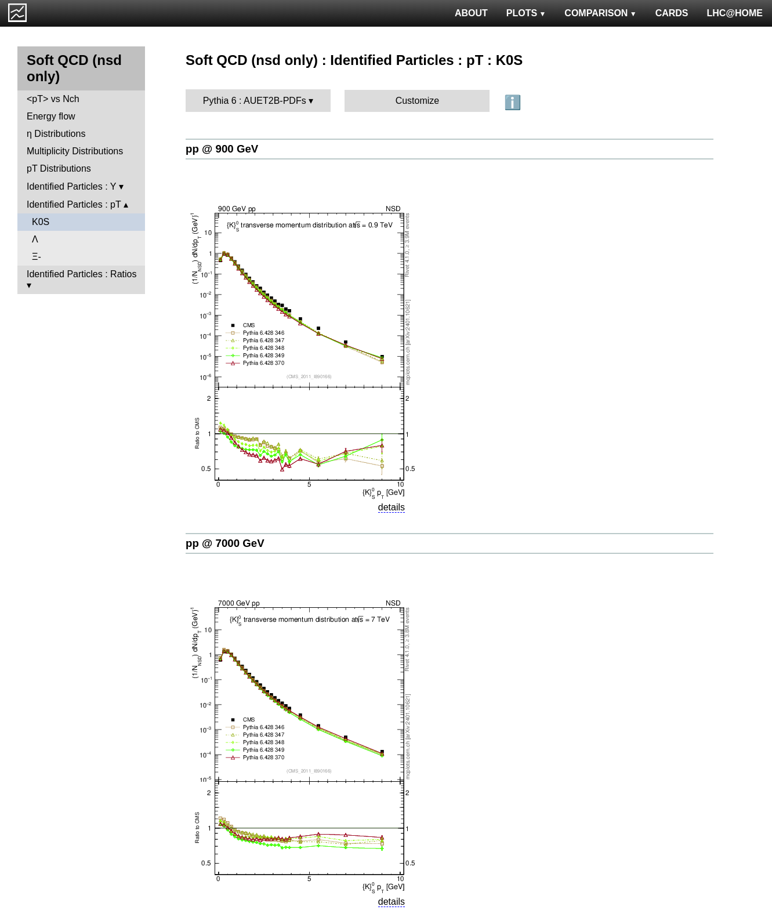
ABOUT (471, 13)
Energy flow (51, 116)
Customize (418, 101)
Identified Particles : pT (74, 204)
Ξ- (36, 257)
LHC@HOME (735, 13)
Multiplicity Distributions (75, 151)
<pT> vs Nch (53, 99)
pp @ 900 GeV (222, 149)
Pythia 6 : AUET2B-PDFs (254, 101)
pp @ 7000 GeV (225, 543)
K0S (40, 222)
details (391, 507)
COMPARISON (600, 13)
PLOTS (526, 13)
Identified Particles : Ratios (81, 274)
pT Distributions (59, 168)
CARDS (671, 13)
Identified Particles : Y (71, 186)
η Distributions (56, 134)
